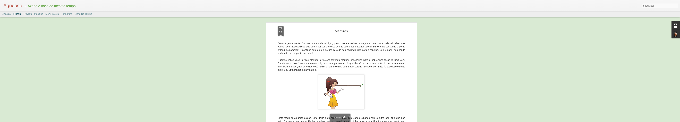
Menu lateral (52, 14)
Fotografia (67, 14)
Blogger (353, 120)
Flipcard (17, 14)
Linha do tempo (83, 14)
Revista (28, 14)
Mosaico (38, 14)
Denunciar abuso (365, 120)
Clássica (6, 14)
